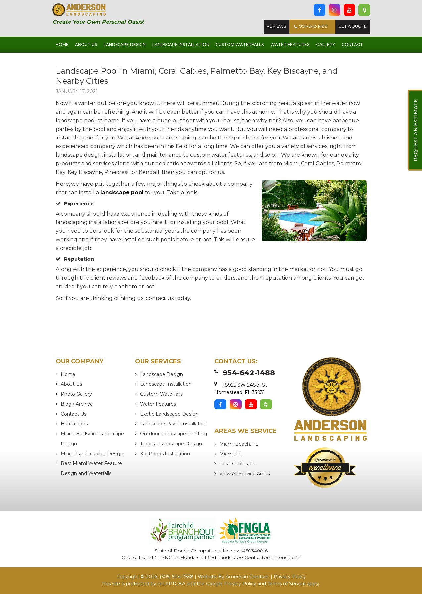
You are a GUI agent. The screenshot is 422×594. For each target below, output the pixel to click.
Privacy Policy (290, 577)
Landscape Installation (166, 384)
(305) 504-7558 (176, 577)
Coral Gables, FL (237, 464)
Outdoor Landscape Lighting (173, 434)
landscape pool (122, 192)
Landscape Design (161, 374)
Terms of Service (286, 584)
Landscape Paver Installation (173, 424)
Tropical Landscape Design (171, 444)
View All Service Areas (244, 474)
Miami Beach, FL (238, 444)
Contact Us (73, 414)
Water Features (158, 404)
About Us (71, 384)
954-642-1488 (309, 26)
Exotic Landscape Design (169, 414)
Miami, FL (230, 454)
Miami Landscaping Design (92, 453)
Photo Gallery (76, 394)
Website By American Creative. (233, 577)
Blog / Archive (77, 404)
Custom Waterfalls (161, 394)
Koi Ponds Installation (165, 453)
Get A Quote (352, 26)
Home (68, 374)
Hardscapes (74, 424)
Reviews (274, 26)
